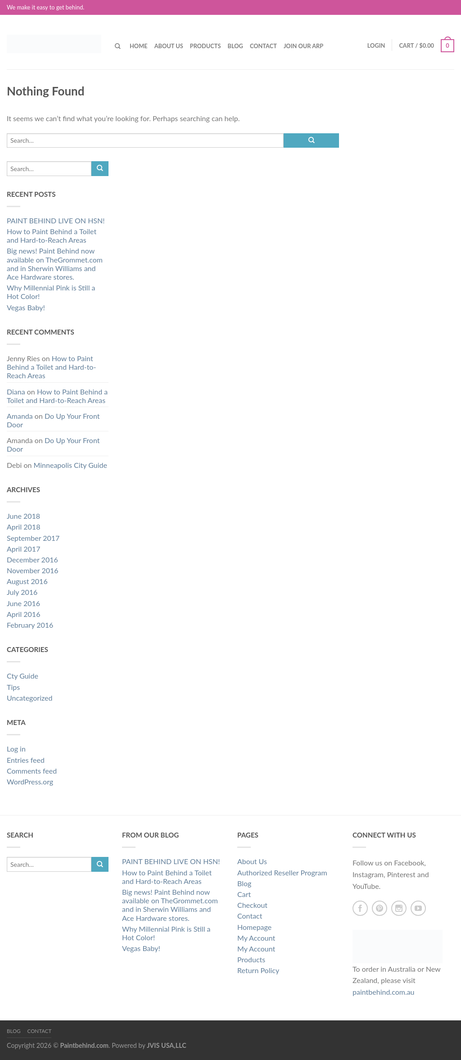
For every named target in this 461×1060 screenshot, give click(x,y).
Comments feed (32, 770)
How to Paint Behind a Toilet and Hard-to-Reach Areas (51, 235)
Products (205, 46)
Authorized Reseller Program (282, 872)
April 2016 (23, 614)
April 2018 (23, 526)
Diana (16, 391)
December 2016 (32, 559)
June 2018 (23, 516)
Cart (244, 894)
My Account (256, 937)
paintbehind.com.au (384, 992)
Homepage (254, 927)
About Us (168, 46)
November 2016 (33, 570)
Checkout (252, 905)
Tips (13, 687)
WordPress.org (30, 781)
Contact (263, 46)
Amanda (20, 416)
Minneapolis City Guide (70, 465)
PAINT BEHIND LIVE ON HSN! (56, 220)
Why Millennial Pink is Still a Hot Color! (51, 291)
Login (376, 45)
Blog (235, 46)
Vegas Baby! (26, 307)
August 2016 (27, 581)
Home (139, 46)
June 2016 (23, 603)
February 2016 (30, 625)
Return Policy (258, 970)
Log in (16, 748)
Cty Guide (22, 675)
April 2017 (23, 548)
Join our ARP (303, 46)
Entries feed (26, 760)
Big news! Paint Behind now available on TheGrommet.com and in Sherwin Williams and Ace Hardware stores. (55, 263)
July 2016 (22, 592)
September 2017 (33, 538)
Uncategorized (30, 697)
